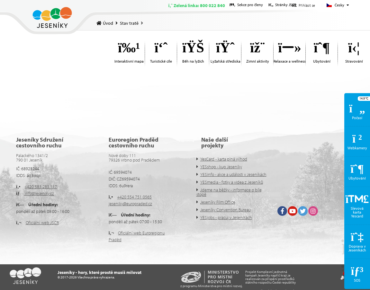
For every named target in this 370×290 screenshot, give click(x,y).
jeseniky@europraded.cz (130, 204)
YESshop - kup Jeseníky (221, 167)
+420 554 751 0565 (134, 197)
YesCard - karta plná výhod (223, 159)
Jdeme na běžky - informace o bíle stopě (229, 192)
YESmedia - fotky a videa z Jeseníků (231, 182)
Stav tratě (129, 23)
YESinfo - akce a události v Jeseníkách (233, 174)
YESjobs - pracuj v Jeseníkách (226, 217)
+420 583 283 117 (40, 186)
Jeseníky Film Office (217, 202)
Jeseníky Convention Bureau (225, 210)
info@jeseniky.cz (39, 193)
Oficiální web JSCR (42, 222)
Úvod (52, 17)
